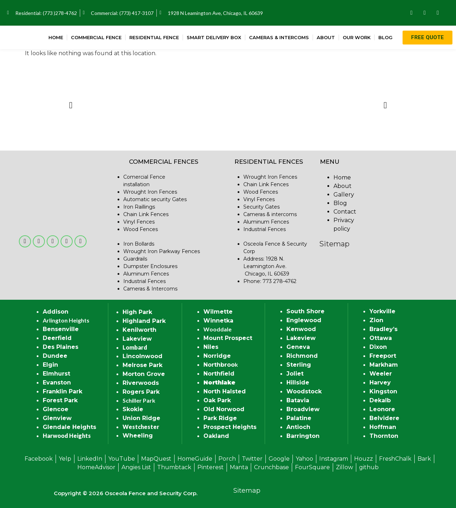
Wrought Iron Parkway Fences (161, 251)
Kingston (383, 391)
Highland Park (144, 321)
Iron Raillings (139, 207)
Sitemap (334, 244)
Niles (210, 347)
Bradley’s (383, 329)
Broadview (303, 409)
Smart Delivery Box (214, 37)
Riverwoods (141, 382)
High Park (137, 312)
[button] (70, 104)
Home (55, 37)
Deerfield (57, 338)
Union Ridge (141, 418)
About (326, 37)
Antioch (298, 427)
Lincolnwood (142, 356)
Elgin (50, 364)
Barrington (303, 436)
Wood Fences (140, 229)
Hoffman (382, 427)
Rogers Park (141, 391)
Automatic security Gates (155, 199)
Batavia (297, 400)
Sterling (298, 364)
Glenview (57, 418)
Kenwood (301, 329)
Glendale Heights (69, 427)
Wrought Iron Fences (150, 192)
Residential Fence (154, 37)
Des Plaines (60, 347)
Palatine (298, 418)
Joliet (295, 373)
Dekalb (380, 400)
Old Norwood (223, 409)
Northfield (218, 373)
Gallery (343, 194)
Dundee (55, 355)
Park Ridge (220, 418)
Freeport (382, 355)
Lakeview (137, 338)
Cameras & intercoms (270, 214)
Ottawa (380, 338)
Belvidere (384, 418)
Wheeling (138, 435)
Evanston (57, 382)
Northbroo (219, 364)
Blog (385, 37)
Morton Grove (144, 374)
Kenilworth (139, 329)
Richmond (302, 355)
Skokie (133, 409)
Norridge (217, 355)
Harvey (380, 382)
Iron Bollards (138, 244)
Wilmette (218, 311)
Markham (383, 364)
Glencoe (55, 409)
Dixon (378, 347)
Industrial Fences (144, 281)
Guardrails (135, 259)
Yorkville (382, 311)
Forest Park (60, 400)
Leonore (382, 409)
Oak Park (217, 400)
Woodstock (304, 391)
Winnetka (218, 320)
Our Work (356, 37)
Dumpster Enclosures (150, 266)
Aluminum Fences (146, 274)
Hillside (297, 382)
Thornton (383, 436)
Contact (344, 211)
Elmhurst (56, 373)
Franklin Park (62, 391)
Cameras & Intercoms (279, 37)
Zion (376, 320)
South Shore (305, 311)
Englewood (303, 320)
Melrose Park (142, 365)
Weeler (380, 373)
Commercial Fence (96, 37)
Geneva (298, 347)
